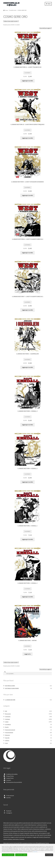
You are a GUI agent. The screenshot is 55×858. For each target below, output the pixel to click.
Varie (6, 743)
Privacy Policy (10, 776)
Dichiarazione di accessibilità (14, 782)
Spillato (7, 740)
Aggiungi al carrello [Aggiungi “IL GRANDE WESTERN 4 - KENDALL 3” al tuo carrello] (27, 482)
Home (6, 10)
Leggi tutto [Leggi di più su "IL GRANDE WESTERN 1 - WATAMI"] (27, 654)
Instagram (9, 813)
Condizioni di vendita (11, 774)
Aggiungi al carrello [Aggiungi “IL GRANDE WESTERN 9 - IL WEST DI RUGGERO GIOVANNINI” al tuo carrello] (27, 195)
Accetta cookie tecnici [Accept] (8, 854)
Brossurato (8, 714)
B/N (6, 711)
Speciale (7, 738)
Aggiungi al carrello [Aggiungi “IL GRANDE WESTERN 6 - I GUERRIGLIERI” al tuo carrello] (27, 367)
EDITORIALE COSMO (10, 685)
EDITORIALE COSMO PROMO (12, 688)
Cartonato (7, 716)
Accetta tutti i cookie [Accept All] (21, 854)
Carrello (8, 797)
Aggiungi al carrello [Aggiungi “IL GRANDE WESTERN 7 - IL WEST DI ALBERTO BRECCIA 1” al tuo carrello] (27, 310)
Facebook (8, 811)
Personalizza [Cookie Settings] (49, 854)
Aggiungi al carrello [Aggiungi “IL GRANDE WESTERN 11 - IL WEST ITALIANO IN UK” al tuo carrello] (27, 80)
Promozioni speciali (10, 730)
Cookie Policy (9, 778)
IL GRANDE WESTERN (10, 699)
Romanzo (7, 735)
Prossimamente (9, 732)
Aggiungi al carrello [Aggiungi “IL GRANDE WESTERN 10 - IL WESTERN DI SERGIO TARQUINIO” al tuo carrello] (27, 138)
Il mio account (10, 795)
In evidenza (8, 724)
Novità (6, 727)
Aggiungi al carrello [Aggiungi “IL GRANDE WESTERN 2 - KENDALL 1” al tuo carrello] (27, 539)
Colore (6, 721)
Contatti (8, 780)
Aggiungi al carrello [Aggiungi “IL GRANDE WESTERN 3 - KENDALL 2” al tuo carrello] (27, 596)
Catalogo (7, 719)
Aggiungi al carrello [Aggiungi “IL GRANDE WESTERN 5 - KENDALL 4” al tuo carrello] (27, 424)
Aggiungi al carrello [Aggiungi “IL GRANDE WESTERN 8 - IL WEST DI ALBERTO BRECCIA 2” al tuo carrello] (27, 252)
